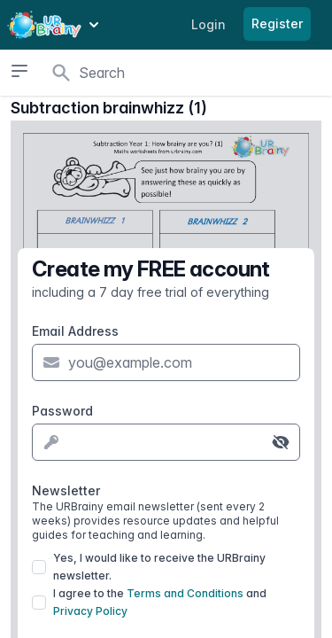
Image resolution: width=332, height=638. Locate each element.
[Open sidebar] (19, 71)
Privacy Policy (90, 611)
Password (62, 410)
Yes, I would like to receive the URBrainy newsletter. (159, 566)
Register (277, 23)
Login (208, 24)
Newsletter (166, 512)
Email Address (75, 330)
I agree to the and (159, 602)
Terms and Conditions (185, 593)
